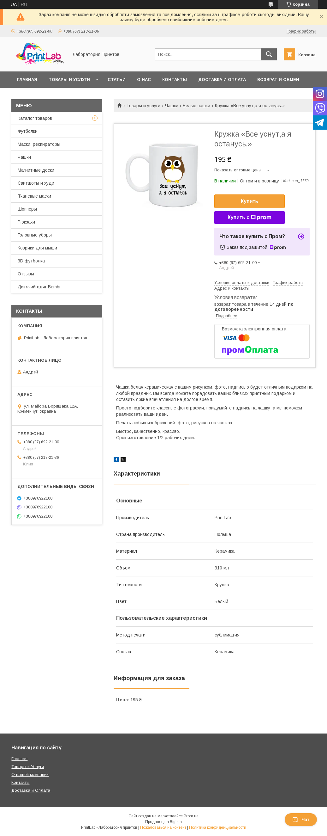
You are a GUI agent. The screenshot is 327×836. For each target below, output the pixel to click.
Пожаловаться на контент (163, 827)
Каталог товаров (35, 118)
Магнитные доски (36, 170)
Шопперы (27, 209)
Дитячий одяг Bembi (39, 286)
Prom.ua (191, 816)
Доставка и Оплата (30, 790)
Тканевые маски (34, 196)
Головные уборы (35, 234)
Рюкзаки (26, 221)
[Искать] (269, 54)
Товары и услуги (69, 79)
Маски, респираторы (39, 144)
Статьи (117, 79)
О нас (144, 79)
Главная (27, 79)
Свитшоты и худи (36, 183)
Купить (250, 201)
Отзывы (26, 273)
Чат (300, 819)
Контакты (174, 79)
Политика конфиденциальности (217, 827)
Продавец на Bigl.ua (163, 822)
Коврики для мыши (37, 247)
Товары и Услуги (27, 766)
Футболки (28, 131)
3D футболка (31, 260)
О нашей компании (30, 774)
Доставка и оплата (222, 79)
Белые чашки (196, 105)
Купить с (249, 217)
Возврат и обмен (278, 79)
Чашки (171, 105)
